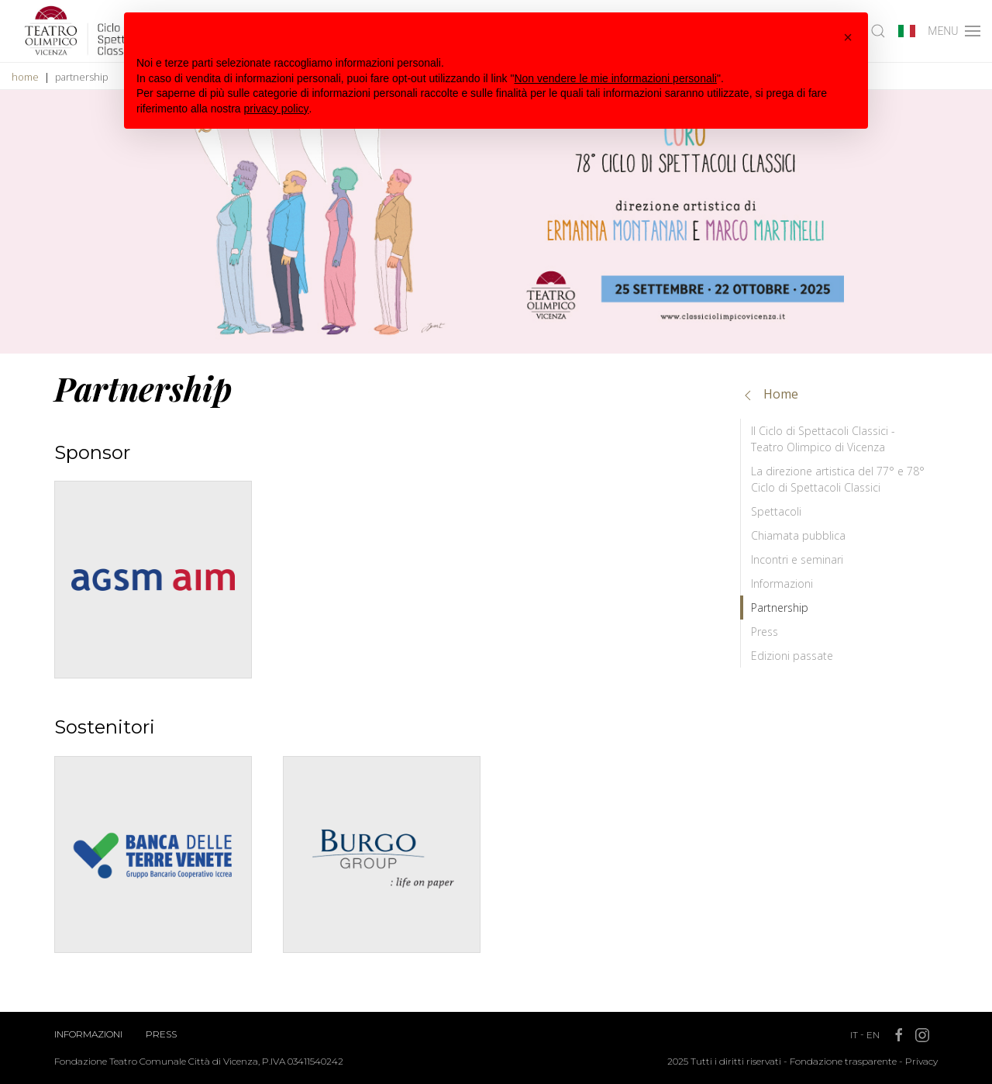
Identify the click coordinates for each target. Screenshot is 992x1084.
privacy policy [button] (276, 108)
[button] (847, 37)
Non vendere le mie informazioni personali (615, 78)
